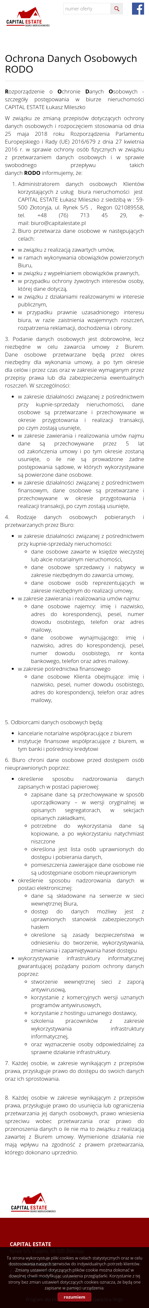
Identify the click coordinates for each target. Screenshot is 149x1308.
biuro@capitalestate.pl (58, 223)
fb (138, 9)
